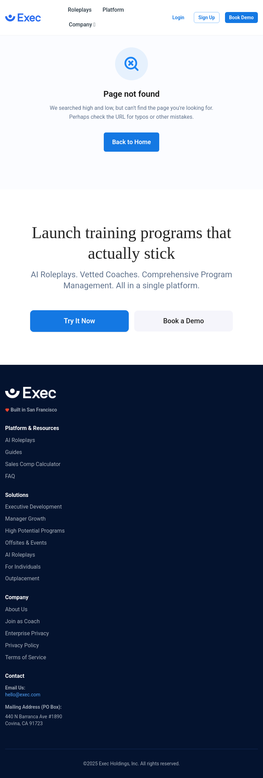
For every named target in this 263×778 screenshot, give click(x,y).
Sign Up (206, 17)
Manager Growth (25, 518)
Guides (13, 452)
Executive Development (33, 506)
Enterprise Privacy (27, 633)
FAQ (10, 476)
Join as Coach (22, 621)
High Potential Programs (35, 530)
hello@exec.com (22, 694)
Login (178, 17)
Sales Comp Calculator (33, 464)
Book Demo (241, 17)
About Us (16, 609)
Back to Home (131, 142)
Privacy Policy (22, 645)
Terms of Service (25, 657)
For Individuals (23, 567)
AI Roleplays (20, 440)
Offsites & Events (26, 542)
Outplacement (22, 578)
